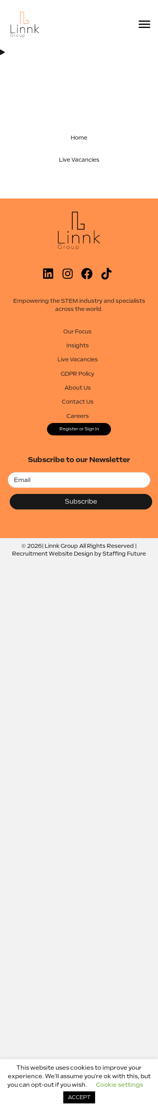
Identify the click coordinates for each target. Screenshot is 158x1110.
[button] (79, 137)
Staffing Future (124, 554)
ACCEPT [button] (79, 1097)
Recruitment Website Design (52, 554)
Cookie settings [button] (119, 1084)
